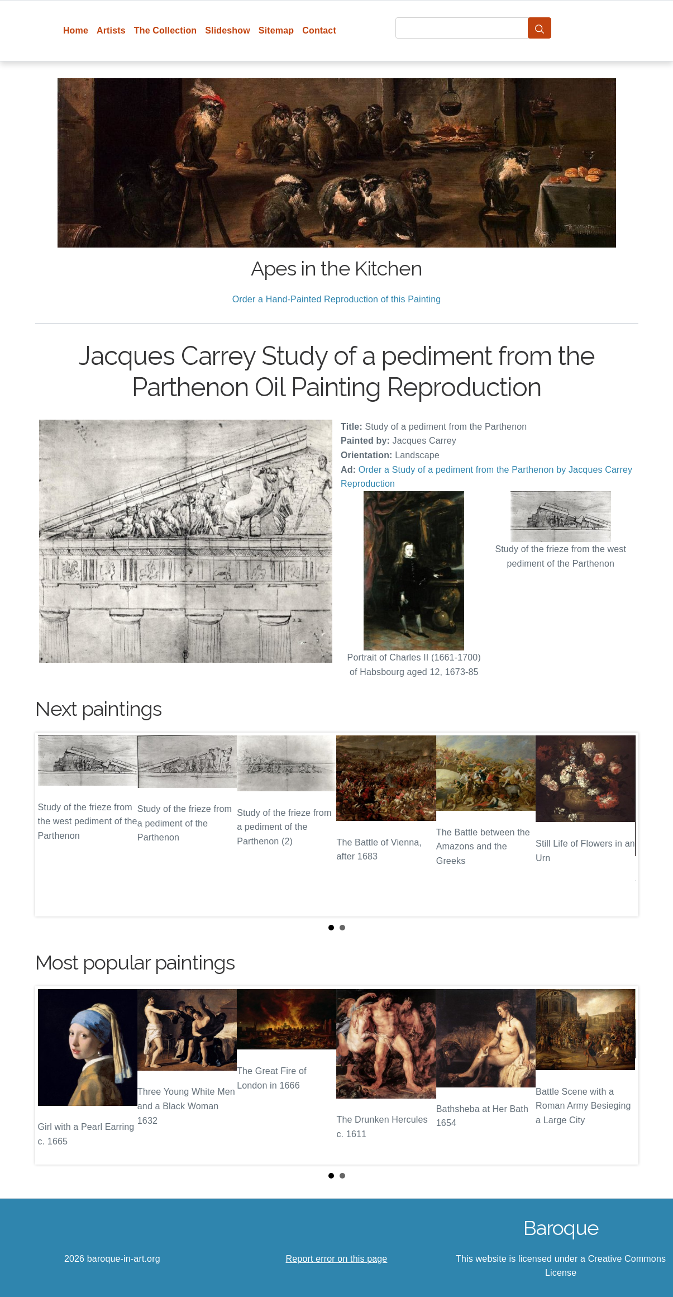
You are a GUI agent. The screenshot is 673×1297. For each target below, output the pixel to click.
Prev (52, 824)
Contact (319, 30)
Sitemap (276, 30)
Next (621, 824)
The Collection (165, 30)
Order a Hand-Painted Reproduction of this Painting (336, 299)
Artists (111, 30)
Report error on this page (337, 1258)
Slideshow (227, 30)
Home (75, 30)
